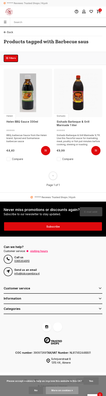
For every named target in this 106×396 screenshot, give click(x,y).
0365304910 (22, 261)
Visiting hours (39, 251)
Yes (91, 381)
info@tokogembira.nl (27, 273)
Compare (17, 159)
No (36, 390)
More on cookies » (62, 390)
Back (8, 32)
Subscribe (53, 226)
